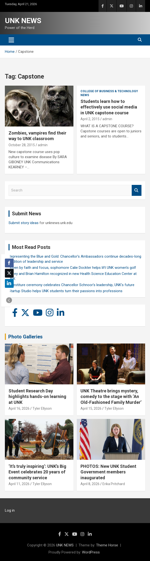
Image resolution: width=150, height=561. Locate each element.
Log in (10, 510)
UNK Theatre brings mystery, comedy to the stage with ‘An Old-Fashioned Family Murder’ (110, 396)
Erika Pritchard (113, 484)
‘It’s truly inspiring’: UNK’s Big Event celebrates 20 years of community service (37, 472)
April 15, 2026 (90, 408)
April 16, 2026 (19, 408)
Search (136, 190)
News (84, 95)
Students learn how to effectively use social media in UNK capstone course (108, 107)
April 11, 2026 (19, 484)
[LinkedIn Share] (9, 283)
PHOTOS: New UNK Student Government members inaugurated (108, 472)
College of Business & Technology (109, 91)
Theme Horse (107, 545)
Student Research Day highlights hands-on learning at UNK (37, 396)
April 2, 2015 (90, 119)
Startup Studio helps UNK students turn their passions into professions (65, 291)
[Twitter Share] (9, 273)
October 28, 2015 (22, 145)
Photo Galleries (25, 337)
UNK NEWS (23, 20)
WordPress (91, 552)
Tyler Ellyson (42, 408)
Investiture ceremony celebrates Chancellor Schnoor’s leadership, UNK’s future (71, 285)
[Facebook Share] (9, 263)
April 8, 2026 (90, 484)
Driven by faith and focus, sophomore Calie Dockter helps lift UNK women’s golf (72, 267)
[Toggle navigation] (11, 39)
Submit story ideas (24, 223)
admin (43, 145)
